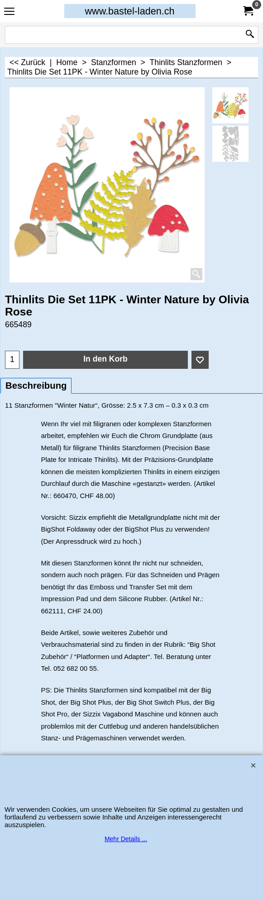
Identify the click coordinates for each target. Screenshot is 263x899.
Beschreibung (36, 386)
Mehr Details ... (126, 839)
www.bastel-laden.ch (129, 11)
